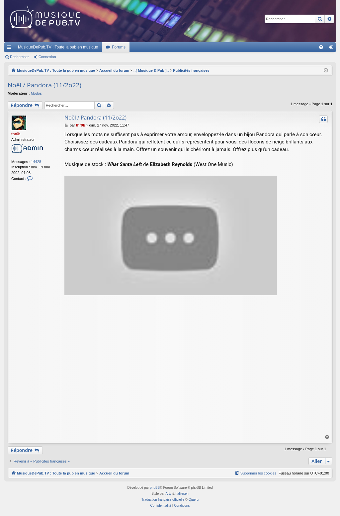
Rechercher (19, 57)
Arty (168, 493)
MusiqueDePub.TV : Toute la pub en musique (58, 47)
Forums (119, 47)
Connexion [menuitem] (332, 48)
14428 (36, 162)
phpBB (155, 487)
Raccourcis (10, 48)
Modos (36, 93)
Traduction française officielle (162, 499)
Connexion (47, 57)
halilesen (181, 493)
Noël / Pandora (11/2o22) (44, 85)
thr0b (16, 134)
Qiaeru (194, 499)
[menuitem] (321, 47)
